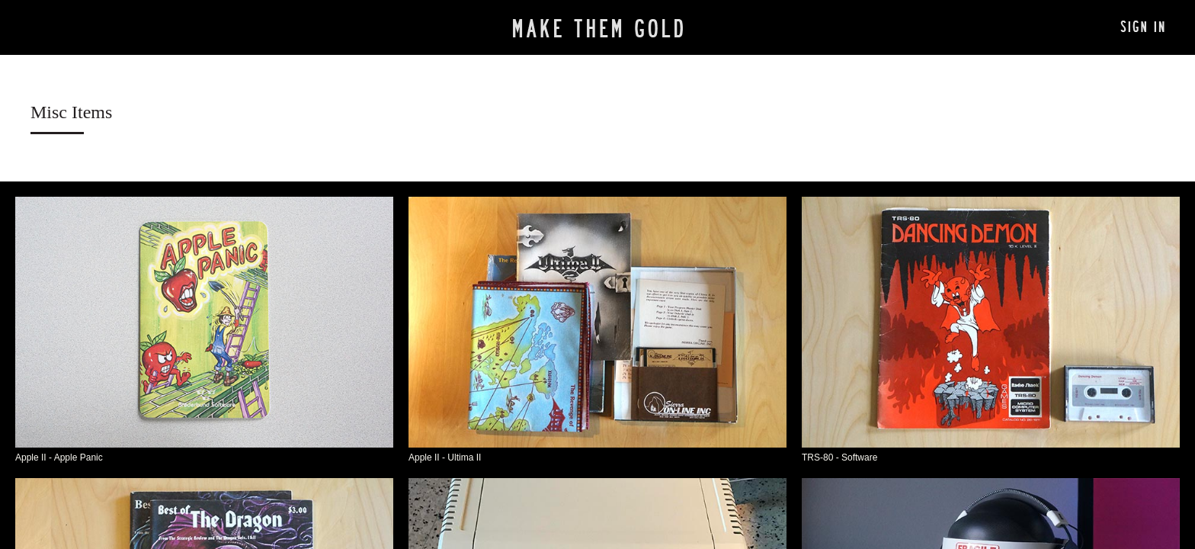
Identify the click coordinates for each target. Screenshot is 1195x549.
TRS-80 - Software (839, 457)
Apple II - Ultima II (444, 457)
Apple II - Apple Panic (59, 457)
